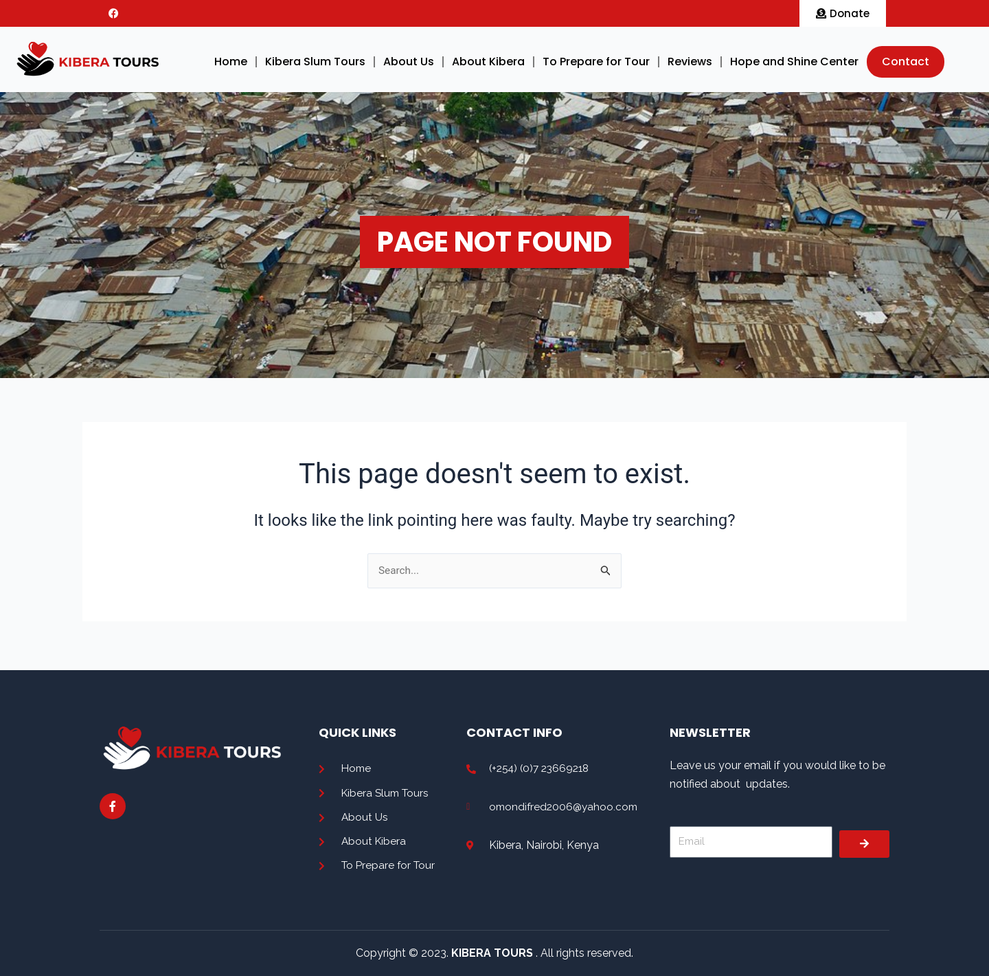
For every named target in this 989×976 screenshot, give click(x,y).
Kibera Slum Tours (315, 61)
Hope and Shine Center (794, 61)
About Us (408, 61)
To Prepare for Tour (596, 61)
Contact (905, 61)
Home (230, 61)
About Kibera (488, 61)
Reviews (690, 61)
